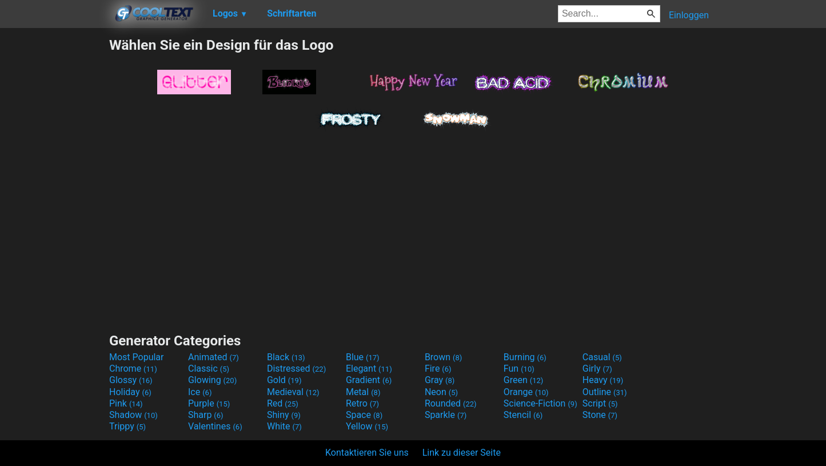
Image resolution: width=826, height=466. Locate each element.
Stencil (523, 414)
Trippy (127, 426)
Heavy (602, 380)
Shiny (284, 414)
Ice (200, 392)
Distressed (296, 368)
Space (364, 414)
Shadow (133, 414)
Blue (363, 357)
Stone (599, 414)
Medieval (293, 392)
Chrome (133, 368)
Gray (439, 380)
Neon (441, 392)
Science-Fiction (540, 403)
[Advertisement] (54, 208)
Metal (363, 392)
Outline (604, 392)
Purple (209, 403)
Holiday (130, 392)
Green (524, 380)
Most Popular (136, 357)
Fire (438, 368)
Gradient (369, 380)
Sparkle (445, 414)
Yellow (367, 426)
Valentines (215, 426)
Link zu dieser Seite (461, 452)
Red (282, 403)
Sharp (206, 414)
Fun (519, 368)
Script (600, 403)
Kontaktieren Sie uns (367, 452)
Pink (126, 403)
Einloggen (689, 15)
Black (286, 357)
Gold (284, 380)
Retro (362, 403)
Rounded (451, 403)
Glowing (212, 380)
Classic (208, 368)
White (284, 426)
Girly (597, 368)
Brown (443, 357)
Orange (526, 392)
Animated (213, 357)
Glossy (131, 380)
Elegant (369, 368)
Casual (602, 357)
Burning (525, 357)
